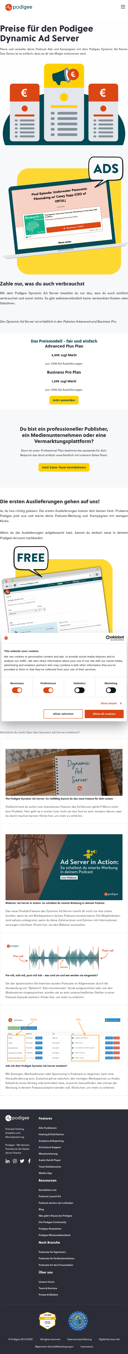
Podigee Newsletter (50, 1228)
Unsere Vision (47, 1281)
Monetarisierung (48, 1153)
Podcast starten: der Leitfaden (56, 1202)
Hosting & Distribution (51, 1134)
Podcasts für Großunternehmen (56, 1258)
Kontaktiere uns (47, 1189)
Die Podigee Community (52, 1222)
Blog (41, 1209)
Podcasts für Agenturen (52, 1251)
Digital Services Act (109, 1339)
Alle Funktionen (48, 1127)
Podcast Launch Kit (50, 1196)
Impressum (87, 1346)
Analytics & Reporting (51, 1140)
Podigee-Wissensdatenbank (54, 1235)
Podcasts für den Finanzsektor (56, 1264)
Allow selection (63, 713)
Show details (109, 703)
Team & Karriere (48, 1288)
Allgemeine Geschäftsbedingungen (54, 1346)
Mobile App (45, 1172)
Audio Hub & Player (50, 1159)
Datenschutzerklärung (79, 1339)
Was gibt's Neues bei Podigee (55, 1215)
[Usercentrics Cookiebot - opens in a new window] (108, 638)
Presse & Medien (48, 1294)
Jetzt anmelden (64, 400)
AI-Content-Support (50, 1147)
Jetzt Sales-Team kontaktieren (64, 467)
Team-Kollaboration (50, 1166)
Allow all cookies (104, 713)
